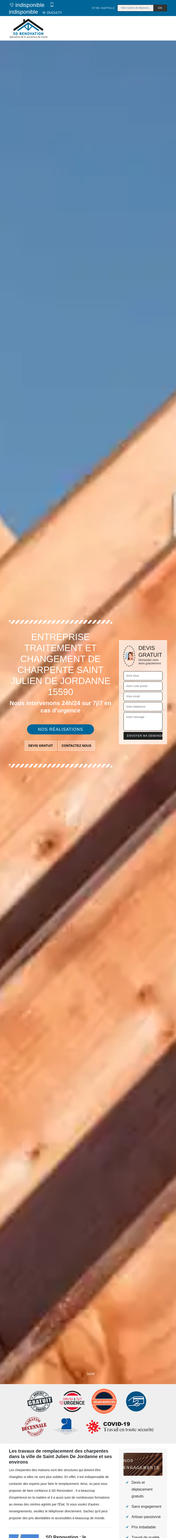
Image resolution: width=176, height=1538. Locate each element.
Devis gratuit (40, 745)
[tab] (88, 769)
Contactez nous (76, 745)
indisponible (26, 5)
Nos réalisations (60, 729)
